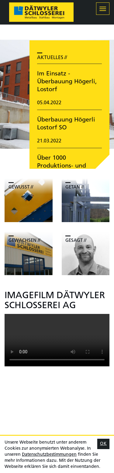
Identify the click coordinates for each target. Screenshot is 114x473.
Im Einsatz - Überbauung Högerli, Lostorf (67, 82)
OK (103, 443)
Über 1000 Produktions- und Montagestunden (61, 166)
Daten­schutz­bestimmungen (49, 454)
